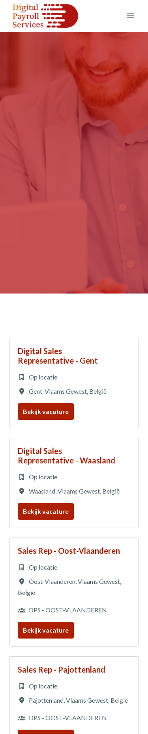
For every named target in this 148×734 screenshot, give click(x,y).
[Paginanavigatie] (130, 16)
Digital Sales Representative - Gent (58, 355)
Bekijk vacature (46, 411)
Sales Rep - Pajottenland (61, 669)
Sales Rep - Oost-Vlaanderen (69, 550)
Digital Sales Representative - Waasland (66, 455)
